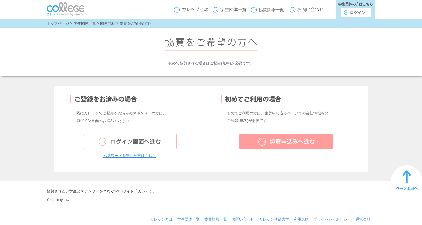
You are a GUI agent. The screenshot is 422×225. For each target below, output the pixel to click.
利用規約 (301, 219)
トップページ (58, 23)
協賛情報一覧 (215, 219)
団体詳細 (107, 23)
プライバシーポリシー (332, 219)
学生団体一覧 (85, 23)
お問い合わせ (243, 219)
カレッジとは (161, 219)
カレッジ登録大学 (274, 219)
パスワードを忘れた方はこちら (129, 155)
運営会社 (363, 219)
